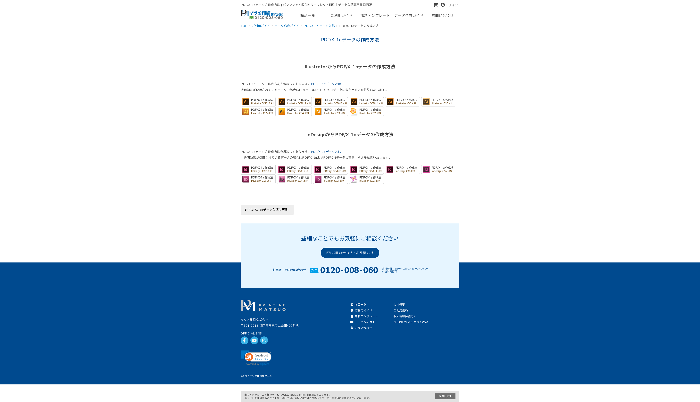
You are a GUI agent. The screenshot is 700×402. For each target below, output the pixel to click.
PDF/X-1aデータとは (326, 84)
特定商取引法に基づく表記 (411, 322)
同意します (445, 396)
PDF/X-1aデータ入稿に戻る (268, 210)
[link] (256, 358)
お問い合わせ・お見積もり (350, 253)
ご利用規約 (401, 310)
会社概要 (399, 304)
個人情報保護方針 (405, 316)
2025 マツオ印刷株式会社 (257, 376)
